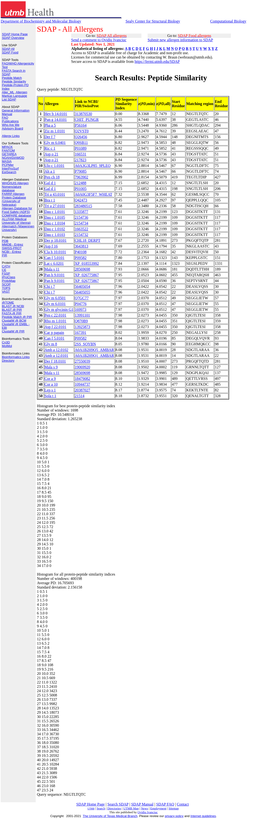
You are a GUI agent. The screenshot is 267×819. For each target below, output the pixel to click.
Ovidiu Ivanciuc (148, 812)
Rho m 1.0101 (55, 321)
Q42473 (81, 200)
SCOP (6, 284)
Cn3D (6, 342)
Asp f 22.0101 (55, 327)
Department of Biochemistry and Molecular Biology (41, 21)
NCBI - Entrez (11, 251)
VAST (6, 291)
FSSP (6, 273)
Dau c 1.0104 (55, 223)
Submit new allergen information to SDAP (180, 40)
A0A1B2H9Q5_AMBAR (94, 350)
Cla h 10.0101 (55, 252)
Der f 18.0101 (55, 361)
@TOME (8, 302)
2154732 (81, 235)
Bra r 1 (50, 200)
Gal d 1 (50, 183)
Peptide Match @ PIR (17, 317)
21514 (79, 396)
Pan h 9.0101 (55, 275)
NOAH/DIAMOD (13, 157)
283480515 (83, 206)
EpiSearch (9, 172)
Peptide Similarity (14, 81)
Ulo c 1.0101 (54, 166)
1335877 (81, 212)
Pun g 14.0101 (56, 120)
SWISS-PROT (12, 248)
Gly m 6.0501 (55, 298)
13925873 (82, 327)
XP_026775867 (87, 275)
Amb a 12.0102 (56, 350)
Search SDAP (117, 804)
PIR (4, 255)
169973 (80, 309)
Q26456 (81, 137)
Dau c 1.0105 (55, 217)
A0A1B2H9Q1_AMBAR (94, 356)
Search (101, 808)
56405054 (82, 286)
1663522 (81, 229)
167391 (80, 332)
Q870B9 (81, 321)
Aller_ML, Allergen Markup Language (14, 94)
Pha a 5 (50, 125)
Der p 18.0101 (56, 240)
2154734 (81, 223)
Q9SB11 (81, 143)
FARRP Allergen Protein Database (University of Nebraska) (14, 199)
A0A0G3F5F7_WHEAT (93, 194)
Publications (10, 121)
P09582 (81, 258)
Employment (158, 808)
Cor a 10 (51, 384)
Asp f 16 (51, 246)
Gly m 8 (51, 344)
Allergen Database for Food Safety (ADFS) (17, 210)
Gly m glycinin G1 (59, 309)
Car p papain (54, 332)
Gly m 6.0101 (55, 304)
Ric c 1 (50, 148)
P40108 (81, 252)
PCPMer (8, 165)
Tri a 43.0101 (55, 194)
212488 (80, 183)
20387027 (82, 390)
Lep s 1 (50, 390)
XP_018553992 (87, 263)
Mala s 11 (52, 269)
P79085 (81, 171)
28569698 (82, 269)
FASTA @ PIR (12, 313)
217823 (80, 160)
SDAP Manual (142, 804)
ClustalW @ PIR (13, 331)
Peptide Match (12, 78)
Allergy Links (11, 136)
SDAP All (8, 49)
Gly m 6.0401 (55, 143)
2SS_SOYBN (85, 344)
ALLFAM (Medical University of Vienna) (16, 220)
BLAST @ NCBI (13, 306)
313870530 (83, 114)
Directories (114, 808)
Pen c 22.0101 (55, 315)
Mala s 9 (51, 367)
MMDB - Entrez (12, 244)
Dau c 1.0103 (55, 235)
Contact (183, 804)
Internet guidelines (203, 816)
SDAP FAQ (165, 804)
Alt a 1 (50, 171)
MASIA (7, 161)
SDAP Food (10, 52)
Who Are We (10, 125)
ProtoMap (8, 281)
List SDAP (9, 99)
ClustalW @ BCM (14, 320)
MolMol (7, 346)
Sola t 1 (50, 396)
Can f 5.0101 (54, 258)
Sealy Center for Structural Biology (153, 21)
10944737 (82, 384)
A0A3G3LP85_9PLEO (92, 166)
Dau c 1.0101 (55, 212)
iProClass (8, 277)
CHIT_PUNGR (87, 120)
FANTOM (8, 150)
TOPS (6, 288)
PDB (5, 241)
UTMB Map (131, 808)
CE (4, 270)
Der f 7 (50, 137)
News (144, 808)
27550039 (82, 361)
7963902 (81, 177)
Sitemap (173, 808)
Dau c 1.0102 (55, 229)
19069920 (82, 367)
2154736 (81, 217)
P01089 (81, 148)
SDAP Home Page (15, 34)
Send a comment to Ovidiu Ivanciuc (99, 40)
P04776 (81, 304)
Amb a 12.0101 (56, 356)
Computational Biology (228, 21)
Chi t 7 (50, 286)
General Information (15, 110)
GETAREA (9, 154)
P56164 (81, 125)
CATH (6, 266)
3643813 (81, 246)
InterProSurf (10, 168)
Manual (7, 114)
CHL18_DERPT (87, 240)
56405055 (82, 292)
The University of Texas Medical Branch (110, 816)
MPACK (7, 147)
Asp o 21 (51, 154)
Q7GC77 (82, 298)
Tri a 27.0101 (55, 206)
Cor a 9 (50, 379)
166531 (80, 154)
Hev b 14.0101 (56, 114)
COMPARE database (16, 215)
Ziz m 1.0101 (55, 131)
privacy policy (174, 816)
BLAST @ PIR (12, 310)
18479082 (82, 379)
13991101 (82, 315)
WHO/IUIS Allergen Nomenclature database (15, 186)
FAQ (5, 117)
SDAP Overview (13, 38)
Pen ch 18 (52, 177)
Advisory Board (12, 128)
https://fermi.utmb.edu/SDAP (157, 61)
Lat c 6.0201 (54, 263)
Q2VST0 (82, 131)
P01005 (81, 189)
